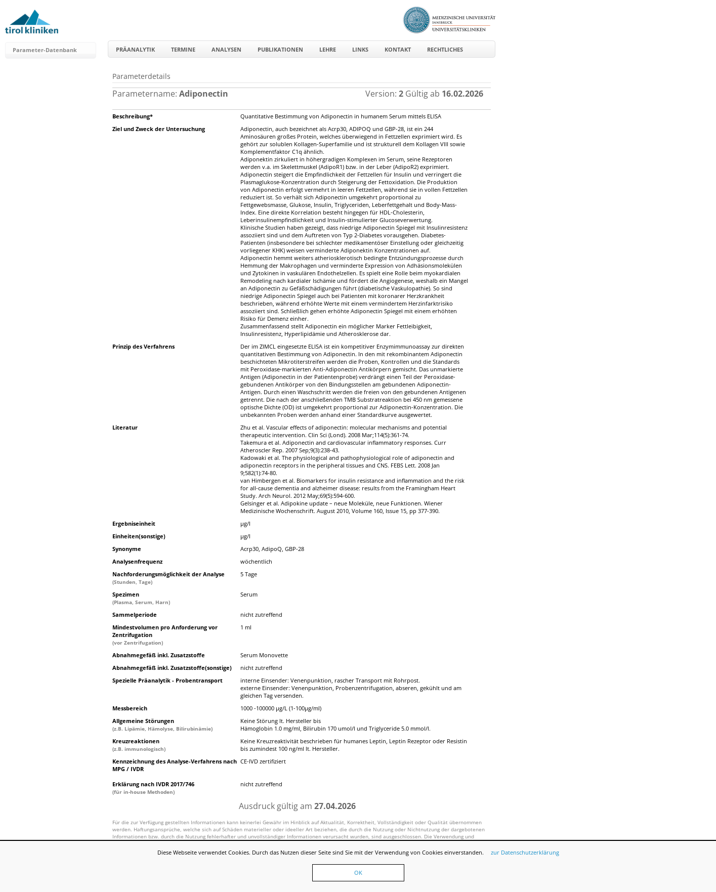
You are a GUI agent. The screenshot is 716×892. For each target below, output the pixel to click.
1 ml (245, 627)
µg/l (245, 523)
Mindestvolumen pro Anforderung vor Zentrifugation (165, 634)
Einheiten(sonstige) (138, 536)
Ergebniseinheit (133, 523)
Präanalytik (135, 49)
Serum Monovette (264, 655)
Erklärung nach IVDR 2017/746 (153, 787)
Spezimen (141, 598)
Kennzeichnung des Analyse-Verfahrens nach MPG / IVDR (174, 765)
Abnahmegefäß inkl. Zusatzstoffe (158, 655)
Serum (249, 594)
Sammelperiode (134, 614)
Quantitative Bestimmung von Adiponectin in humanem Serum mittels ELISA (340, 116)
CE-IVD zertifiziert (263, 761)
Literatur (125, 427)
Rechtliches (445, 49)
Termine (183, 49)
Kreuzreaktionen (138, 744)
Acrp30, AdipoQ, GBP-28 (272, 549)
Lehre (327, 49)
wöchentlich (256, 561)
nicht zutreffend (261, 614)
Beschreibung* (132, 116)
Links (360, 49)
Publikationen (280, 49)
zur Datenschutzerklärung (525, 852)
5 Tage (248, 574)
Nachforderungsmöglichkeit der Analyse (168, 577)
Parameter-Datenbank (45, 50)
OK (358, 872)
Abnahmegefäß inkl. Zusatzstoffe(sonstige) (172, 667)
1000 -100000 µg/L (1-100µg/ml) (280, 708)
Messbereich (129, 708)
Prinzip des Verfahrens (143, 346)
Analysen (226, 49)
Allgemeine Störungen (162, 724)
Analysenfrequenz (137, 561)
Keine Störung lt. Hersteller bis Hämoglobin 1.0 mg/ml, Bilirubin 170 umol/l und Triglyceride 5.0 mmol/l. (335, 724)
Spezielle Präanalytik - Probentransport (167, 680)
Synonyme (126, 549)
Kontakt (398, 49)
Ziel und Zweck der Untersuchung (158, 129)
